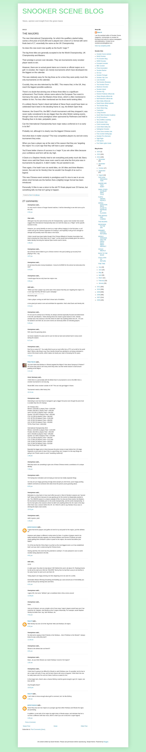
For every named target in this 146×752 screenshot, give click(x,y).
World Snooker (101, 56)
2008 (98, 295)
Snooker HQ (100, 91)
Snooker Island (101, 89)
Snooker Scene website (104, 54)
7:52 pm (30, 615)
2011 (98, 287)
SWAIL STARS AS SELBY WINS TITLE (102, 192)
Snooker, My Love (102, 77)
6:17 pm (30, 340)
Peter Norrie (32, 362)
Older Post (84, 726)
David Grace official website (105, 103)
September (102, 171)
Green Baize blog (102, 108)
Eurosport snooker (102, 63)
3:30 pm (30, 281)
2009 (98, 292)
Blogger (106, 742)
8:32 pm (30, 626)
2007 (98, 297)
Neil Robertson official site (105, 98)
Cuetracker (100, 110)
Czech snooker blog (103, 124)
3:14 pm (30, 269)
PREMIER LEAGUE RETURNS (102, 232)
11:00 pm (30, 596)
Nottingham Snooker (103, 129)
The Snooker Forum (103, 84)
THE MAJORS (102, 222)
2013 (98, 154)
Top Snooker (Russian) (104, 82)
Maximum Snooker (102, 87)
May (100, 272)
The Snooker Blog (102, 105)
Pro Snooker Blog (102, 58)
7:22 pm (30, 356)
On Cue (99, 73)
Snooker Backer (101, 70)
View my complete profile (102, 46)
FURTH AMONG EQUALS (102, 198)
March (101, 278)
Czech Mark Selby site (103, 127)
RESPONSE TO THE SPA (102, 226)
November (102, 164)
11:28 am (30, 640)
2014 (98, 151)
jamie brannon (32, 527)
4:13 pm (30, 306)
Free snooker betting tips (104, 134)
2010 (98, 289)
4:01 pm (30, 555)
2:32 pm (30, 212)
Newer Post (26, 726)
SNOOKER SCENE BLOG (63, 11)
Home (55, 726)
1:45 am (30, 699)
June (100, 270)
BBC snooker (101, 66)
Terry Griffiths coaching (104, 120)
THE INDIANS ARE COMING (102, 217)
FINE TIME (101, 264)
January (101, 283)
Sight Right (100, 138)
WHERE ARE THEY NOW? (102, 185)
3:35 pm (30, 718)
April (100, 275)
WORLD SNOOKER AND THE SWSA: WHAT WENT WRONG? (102, 241)
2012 (98, 157)
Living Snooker (101, 112)
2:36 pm (30, 243)
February (101, 280)
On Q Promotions (102, 117)
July (100, 267)
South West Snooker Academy (106, 115)
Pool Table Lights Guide (104, 143)
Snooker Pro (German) (104, 136)
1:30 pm (30, 521)
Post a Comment (30, 722)
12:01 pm (30, 509)
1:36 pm (30, 456)
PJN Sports (100, 141)
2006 (98, 300)
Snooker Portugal (102, 75)
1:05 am (30, 662)
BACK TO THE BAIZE (102, 254)
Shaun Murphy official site (104, 96)
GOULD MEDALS (102, 250)
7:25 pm (30, 469)
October (101, 168)
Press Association (102, 68)
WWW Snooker (101, 61)
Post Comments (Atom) (38, 729)
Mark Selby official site (103, 101)
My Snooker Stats (102, 122)
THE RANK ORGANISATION (102, 179)
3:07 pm (30, 256)
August (101, 175)
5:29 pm (30, 323)
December (102, 159)
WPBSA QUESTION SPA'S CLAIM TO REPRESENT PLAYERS (102, 208)
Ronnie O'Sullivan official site (105, 94)
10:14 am (30, 392)
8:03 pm (30, 486)
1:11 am (30, 371)
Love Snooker (101, 80)
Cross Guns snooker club (104, 131)
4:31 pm (30, 584)
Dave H (30, 621)
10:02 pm (30, 687)
